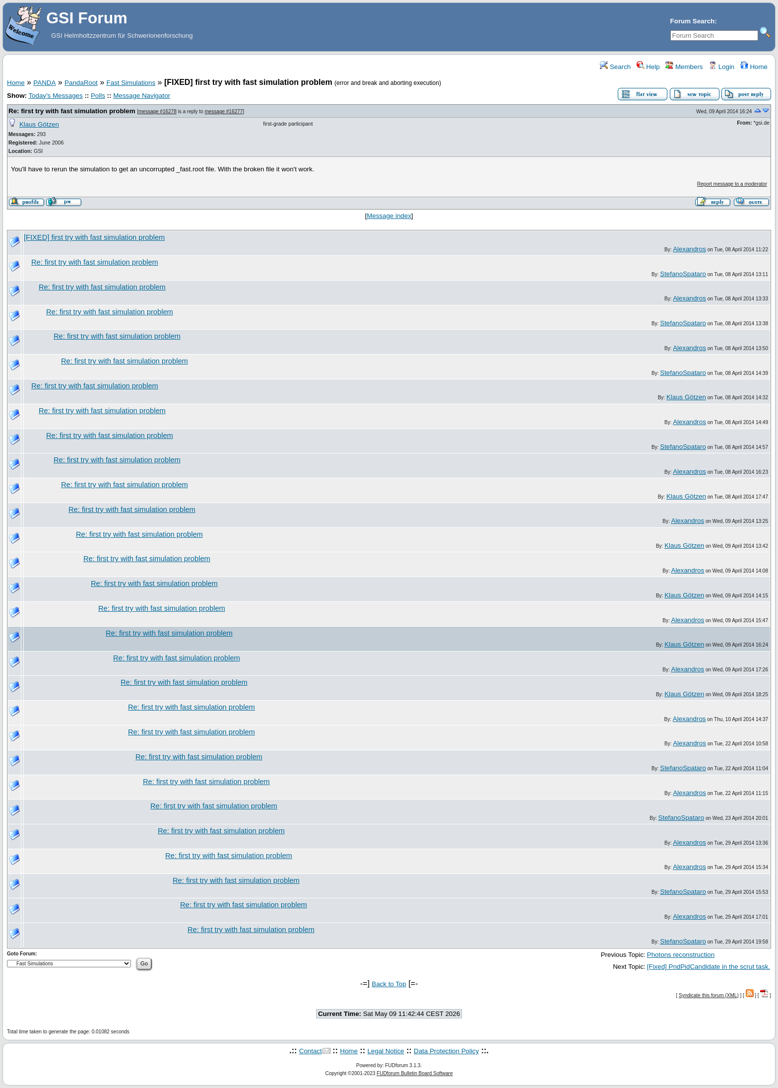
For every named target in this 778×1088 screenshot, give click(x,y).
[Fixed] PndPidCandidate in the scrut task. (708, 966)
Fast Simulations (131, 82)
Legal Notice (385, 1051)
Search (615, 67)
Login (721, 67)
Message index (389, 215)
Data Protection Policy (446, 1051)
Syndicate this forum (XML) (709, 995)
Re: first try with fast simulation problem (71, 111)
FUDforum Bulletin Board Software (415, 1073)
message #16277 (223, 111)
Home (754, 67)
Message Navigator (141, 95)
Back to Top (389, 984)
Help (648, 67)
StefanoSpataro (683, 274)
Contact (310, 1051)
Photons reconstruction (680, 954)
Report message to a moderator (732, 184)
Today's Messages (55, 95)
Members (684, 67)
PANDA (44, 82)
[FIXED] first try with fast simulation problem (94, 237)
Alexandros (689, 249)
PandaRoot (81, 82)
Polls (98, 95)
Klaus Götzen (39, 124)
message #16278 (157, 111)
